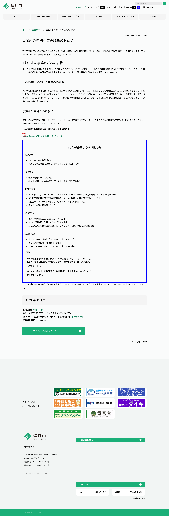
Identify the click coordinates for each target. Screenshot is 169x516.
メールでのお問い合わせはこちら (42, 331)
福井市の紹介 (87, 440)
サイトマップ (28, 473)
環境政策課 (38, 310)
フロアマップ (39, 458)
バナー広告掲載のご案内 (31, 406)
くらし (16, 16)
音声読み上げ (80, 7)
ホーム (25, 30)
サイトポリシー (42, 473)
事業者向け (37, 30)
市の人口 (85, 484)
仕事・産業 (98, 16)
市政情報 (152, 16)
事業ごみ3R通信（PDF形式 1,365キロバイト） (44, 136)
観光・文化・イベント (125, 16)
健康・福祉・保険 (44, 16)
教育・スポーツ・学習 (70, 16)
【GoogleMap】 (77, 317)
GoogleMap (28, 458)
